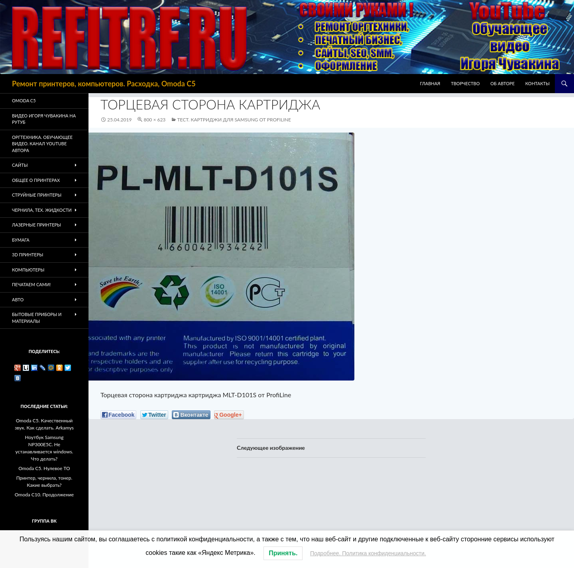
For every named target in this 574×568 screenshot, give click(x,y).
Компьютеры (28, 269)
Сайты (20, 165)
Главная (430, 83)
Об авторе (502, 83)
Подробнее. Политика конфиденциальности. (368, 553)
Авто (18, 299)
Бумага (20, 239)
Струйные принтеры (36, 194)
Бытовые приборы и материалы (36, 318)
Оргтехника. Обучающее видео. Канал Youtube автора (42, 144)
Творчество (465, 83)
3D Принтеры (27, 254)
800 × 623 (154, 120)
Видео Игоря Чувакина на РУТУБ (44, 119)
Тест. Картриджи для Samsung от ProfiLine (234, 120)
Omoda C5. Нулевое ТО (44, 468)
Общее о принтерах (36, 180)
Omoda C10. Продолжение (44, 495)
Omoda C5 (24, 100)
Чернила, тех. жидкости (42, 210)
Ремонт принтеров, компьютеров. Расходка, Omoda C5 (104, 83)
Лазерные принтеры (36, 224)
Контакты (537, 83)
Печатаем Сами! (31, 284)
